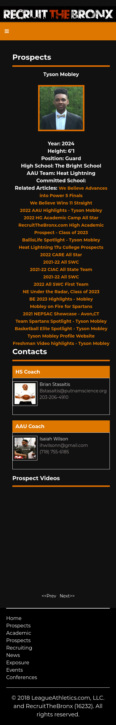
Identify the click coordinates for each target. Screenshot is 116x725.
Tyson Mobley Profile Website (61, 336)
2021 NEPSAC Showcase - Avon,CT (61, 314)
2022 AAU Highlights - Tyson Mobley (61, 210)
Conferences (21, 677)
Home (14, 618)
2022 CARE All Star (61, 254)
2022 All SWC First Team (61, 284)
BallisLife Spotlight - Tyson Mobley (61, 240)
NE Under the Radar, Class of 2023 (61, 291)
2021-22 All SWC (61, 262)
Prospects (18, 626)
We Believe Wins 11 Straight (61, 203)
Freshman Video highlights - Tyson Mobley (61, 343)
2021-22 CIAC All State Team (61, 269)
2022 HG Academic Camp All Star (61, 218)
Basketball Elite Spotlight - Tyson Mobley (61, 328)
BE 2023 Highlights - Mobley (61, 299)
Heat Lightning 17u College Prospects (61, 247)
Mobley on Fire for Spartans (61, 306)
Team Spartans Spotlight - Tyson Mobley (61, 321)
